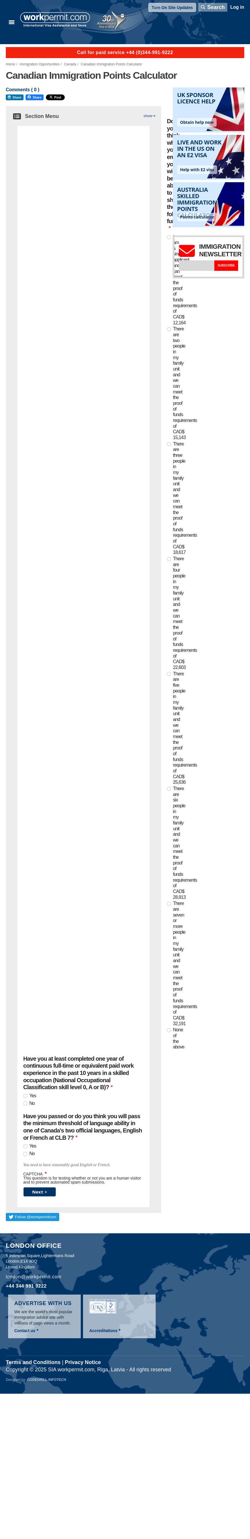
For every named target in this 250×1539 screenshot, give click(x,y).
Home (10, 64)
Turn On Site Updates (172, 7)
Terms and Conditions (33, 1362)
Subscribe (226, 265)
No (32, 1103)
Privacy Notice (83, 1362)
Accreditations (103, 1330)
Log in (237, 7)
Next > (39, 1192)
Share (14, 97)
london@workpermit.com (34, 1276)
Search (216, 7)
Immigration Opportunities (40, 64)
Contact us (24, 1330)
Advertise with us (43, 1303)
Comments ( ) (22, 89)
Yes (32, 1095)
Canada (70, 64)
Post (55, 97)
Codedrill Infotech (46, 1380)
